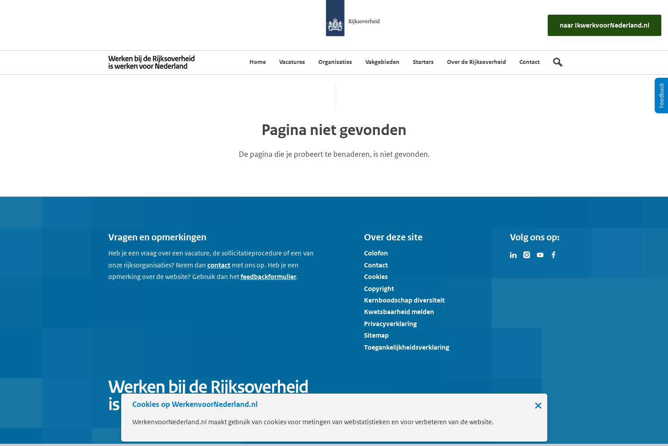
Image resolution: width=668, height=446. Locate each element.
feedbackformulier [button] (268, 276)
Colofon (376, 253)
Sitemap (376, 335)
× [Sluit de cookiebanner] (538, 405)
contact (218, 265)
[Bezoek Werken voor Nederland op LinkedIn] (513, 254)
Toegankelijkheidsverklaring (406, 347)
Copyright (379, 288)
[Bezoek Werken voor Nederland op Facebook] (553, 254)
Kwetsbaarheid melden (399, 311)
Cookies (376, 276)
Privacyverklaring (390, 323)
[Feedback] (661, 95)
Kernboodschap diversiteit (404, 300)
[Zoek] (557, 62)
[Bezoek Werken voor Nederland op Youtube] (540, 254)
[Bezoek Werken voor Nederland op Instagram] (527, 254)
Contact (376, 265)
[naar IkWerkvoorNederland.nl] (604, 25)
